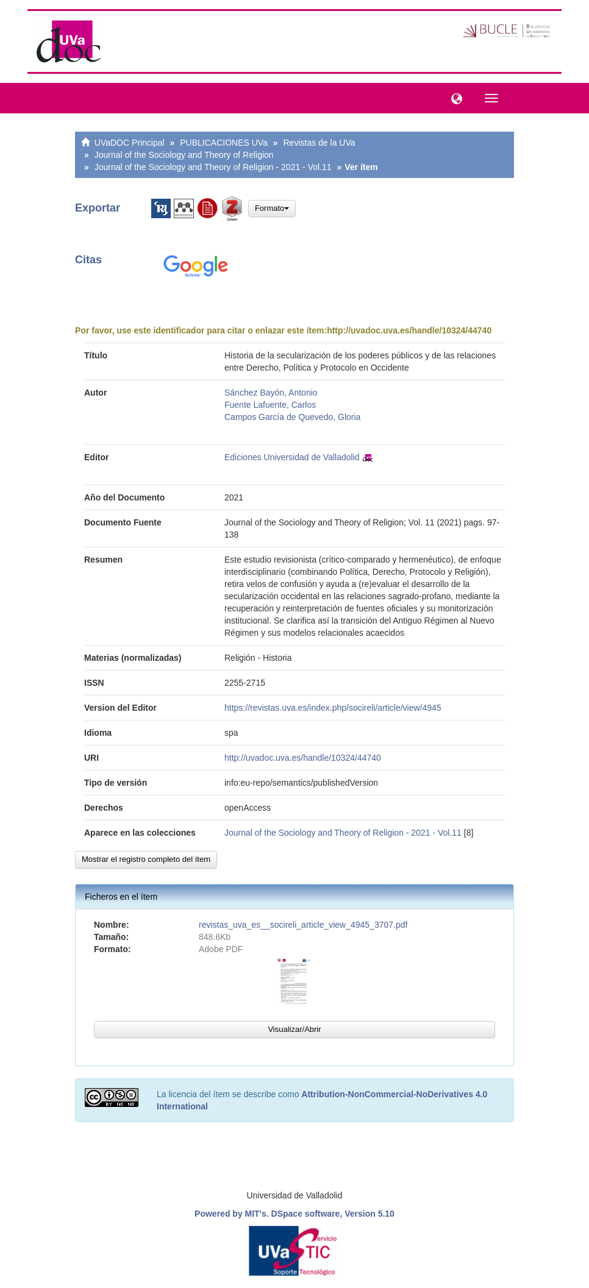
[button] (453, 98)
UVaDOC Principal (130, 143)
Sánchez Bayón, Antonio (271, 392)
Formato (272, 208)
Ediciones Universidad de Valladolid (292, 457)
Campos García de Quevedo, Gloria (292, 417)
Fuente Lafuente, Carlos (270, 405)
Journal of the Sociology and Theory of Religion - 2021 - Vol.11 (213, 167)
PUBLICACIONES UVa (224, 143)
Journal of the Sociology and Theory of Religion (184, 155)
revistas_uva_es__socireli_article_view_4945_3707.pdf (303, 925)
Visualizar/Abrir (294, 1029)
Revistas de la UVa (319, 143)
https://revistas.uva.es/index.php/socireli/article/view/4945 (332, 708)
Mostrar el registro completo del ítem (146, 859)
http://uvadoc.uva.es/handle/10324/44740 (409, 330)
